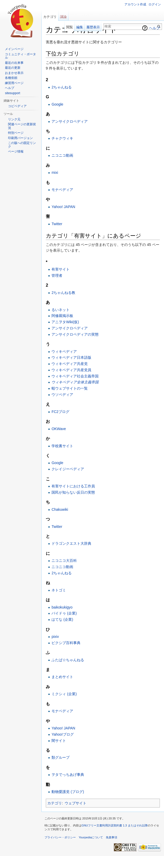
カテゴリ (54, 803)
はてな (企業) (62, 619)
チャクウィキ (62, 138)
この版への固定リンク (22, 144)
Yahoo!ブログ (62, 734)
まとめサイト (62, 677)
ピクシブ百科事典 (65, 643)
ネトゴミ (58, 590)
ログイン (154, 4)
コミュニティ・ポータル (20, 56)
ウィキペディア (64, 351)
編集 (79, 27)
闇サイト (58, 740)
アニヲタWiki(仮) (65, 322)
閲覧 (69, 27)
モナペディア (62, 190)
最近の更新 (12, 68)
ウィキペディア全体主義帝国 (75, 382)
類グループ (60, 757)
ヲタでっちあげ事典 (67, 774)
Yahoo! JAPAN (63, 207)
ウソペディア (62, 394)
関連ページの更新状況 (22, 126)
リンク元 (14, 119)
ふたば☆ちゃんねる (67, 660)
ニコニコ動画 (62, 155)
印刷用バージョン (20, 138)
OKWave (58, 429)
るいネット (60, 310)
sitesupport (12, 93)
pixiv (55, 636)
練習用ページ (14, 83)
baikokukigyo (61, 607)
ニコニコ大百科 (64, 560)
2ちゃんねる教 (63, 293)
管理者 (56, 275)
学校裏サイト (62, 446)
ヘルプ (154, 28)
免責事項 (111, 837)
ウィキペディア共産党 (69, 364)
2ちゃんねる (61, 87)
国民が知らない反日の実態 (73, 492)
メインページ (14, 49)
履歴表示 (93, 27)
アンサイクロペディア (69, 121)
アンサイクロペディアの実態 (75, 334)
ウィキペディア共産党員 (71, 370)
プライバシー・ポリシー (60, 837)
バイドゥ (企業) (64, 613)
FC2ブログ (60, 412)
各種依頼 (11, 78)
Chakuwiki (59, 509)
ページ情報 (16, 151)
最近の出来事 (14, 63)
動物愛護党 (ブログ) (67, 792)
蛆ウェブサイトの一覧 (69, 388)
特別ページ (16, 133)
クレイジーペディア (67, 469)
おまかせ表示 (14, 73)
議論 (63, 17)
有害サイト (60, 269)
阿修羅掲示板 (62, 316)
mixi (54, 172)
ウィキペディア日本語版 (71, 357)
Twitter (56, 224)
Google (57, 104)
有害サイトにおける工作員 (73, 486)
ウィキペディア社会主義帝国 (75, 376)
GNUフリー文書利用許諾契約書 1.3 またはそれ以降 (114, 825)
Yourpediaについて (91, 837)
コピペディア (17, 106)
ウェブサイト (75, 803)
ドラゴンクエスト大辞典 (71, 543)
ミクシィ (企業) (64, 694)
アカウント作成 (135, 4)
